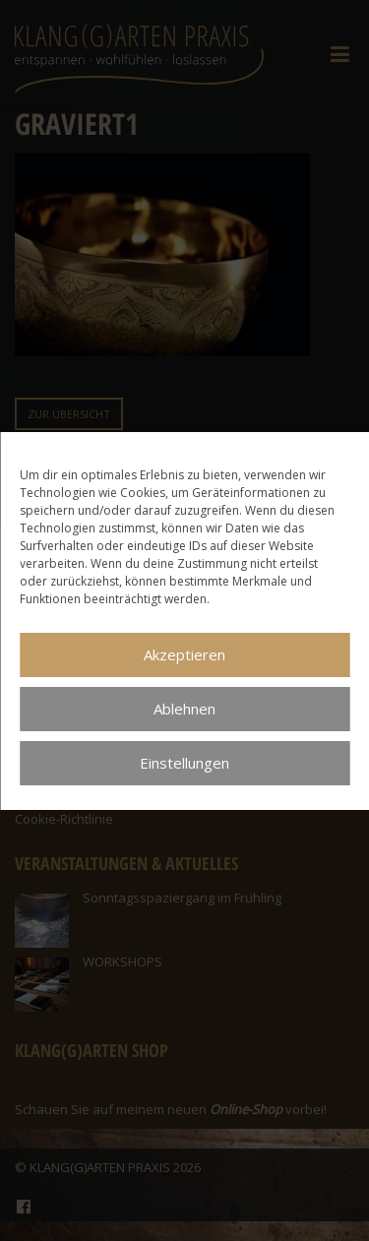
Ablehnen (184, 708)
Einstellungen (184, 763)
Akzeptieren (184, 654)
